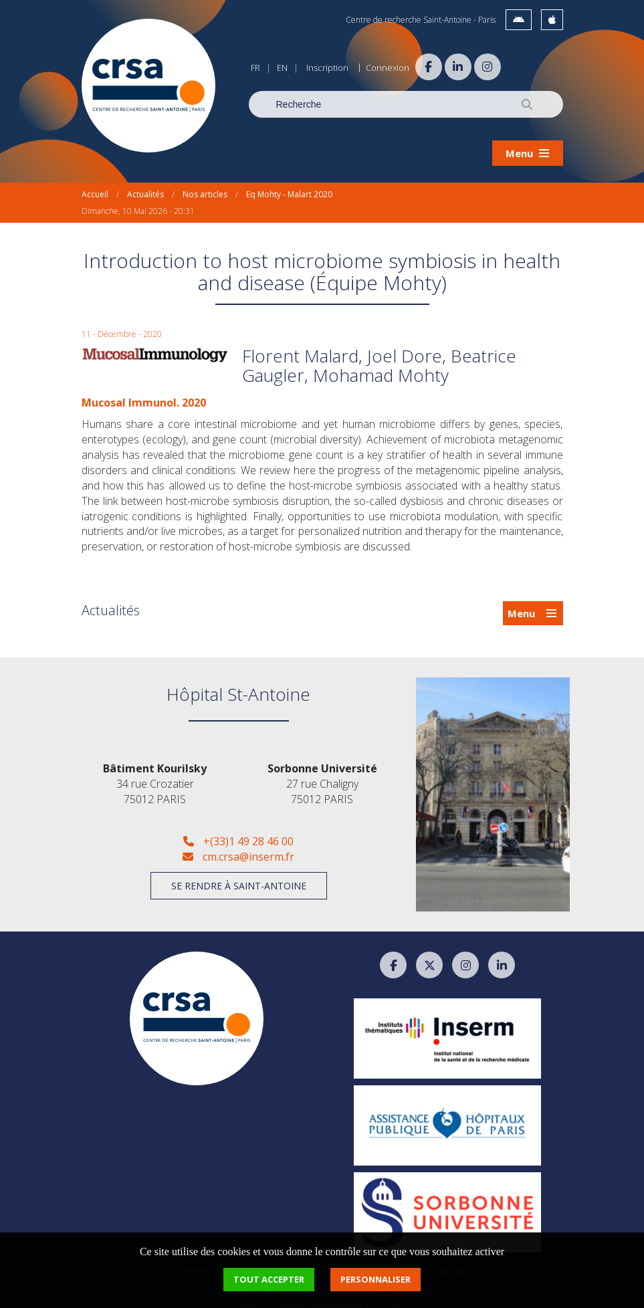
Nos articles (205, 183)
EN (282, 68)
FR (255, 68)
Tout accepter (268, 1279)
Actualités (145, 183)
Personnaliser (375, 1279)
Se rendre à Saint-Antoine (238, 875)
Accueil (95, 183)
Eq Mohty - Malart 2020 (289, 183)
